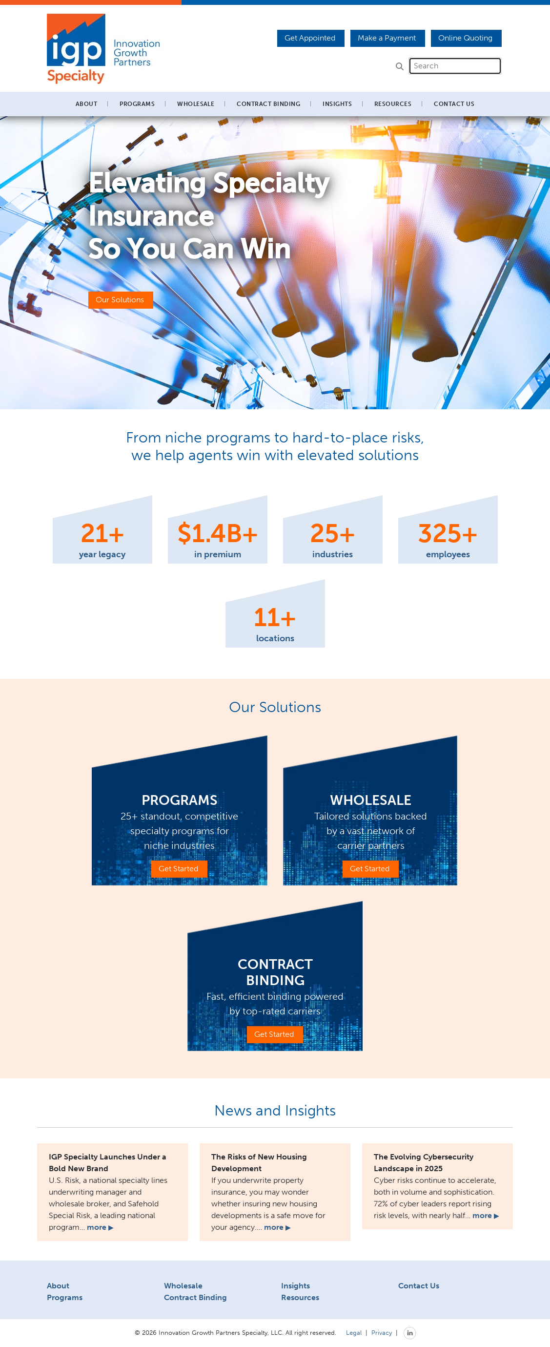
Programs (64, 1297)
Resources (300, 1297)
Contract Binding (268, 104)
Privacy (381, 1332)
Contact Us (454, 104)
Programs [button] (137, 104)
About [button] (86, 104)
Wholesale (183, 1285)
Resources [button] (392, 104)
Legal (354, 1332)
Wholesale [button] (195, 104)
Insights (337, 104)
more (100, 1227)
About (58, 1285)
